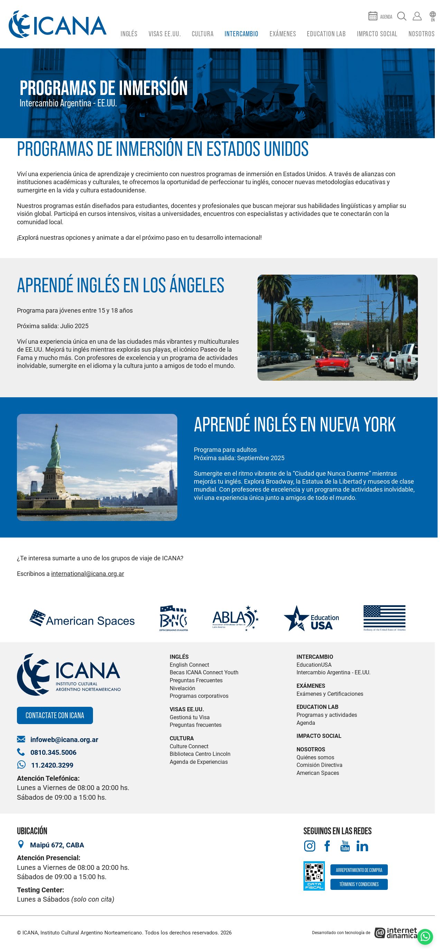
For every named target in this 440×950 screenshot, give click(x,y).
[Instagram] (309, 846)
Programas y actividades (327, 715)
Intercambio (242, 33)
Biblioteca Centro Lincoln (200, 754)
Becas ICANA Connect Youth (204, 672)
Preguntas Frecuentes (196, 680)
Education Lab (326, 33)
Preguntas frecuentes (196, 725)
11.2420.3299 (52, 765)
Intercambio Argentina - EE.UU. (68, 103)
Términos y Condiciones (359, 884)
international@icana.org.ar (87, 573)
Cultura (203, 33)
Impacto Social (377, 33)
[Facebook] (327, 846)
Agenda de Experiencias (199, 762)
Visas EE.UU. (165, 33)
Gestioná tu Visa (190, 717)
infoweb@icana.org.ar (64, 740)
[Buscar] (402, 17)
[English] (433, 16)
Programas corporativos (199, 696)
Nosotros (422, 33)
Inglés (129, 33)
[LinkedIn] (362, 846)
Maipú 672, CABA (57, 845)
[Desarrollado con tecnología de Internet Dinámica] (365, 933)
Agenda (306, 723)
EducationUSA (314, 665)
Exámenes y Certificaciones (330, 694)
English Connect (189, 665)
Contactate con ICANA (55, 715)
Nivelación (182, 688)
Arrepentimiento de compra (359, 870)
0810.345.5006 (53, 753)
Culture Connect (189, 746)
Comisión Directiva (320, 765)
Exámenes (283, 33)
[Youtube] (345, 846)
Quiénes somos (315, 757)
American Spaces (318, 773)
